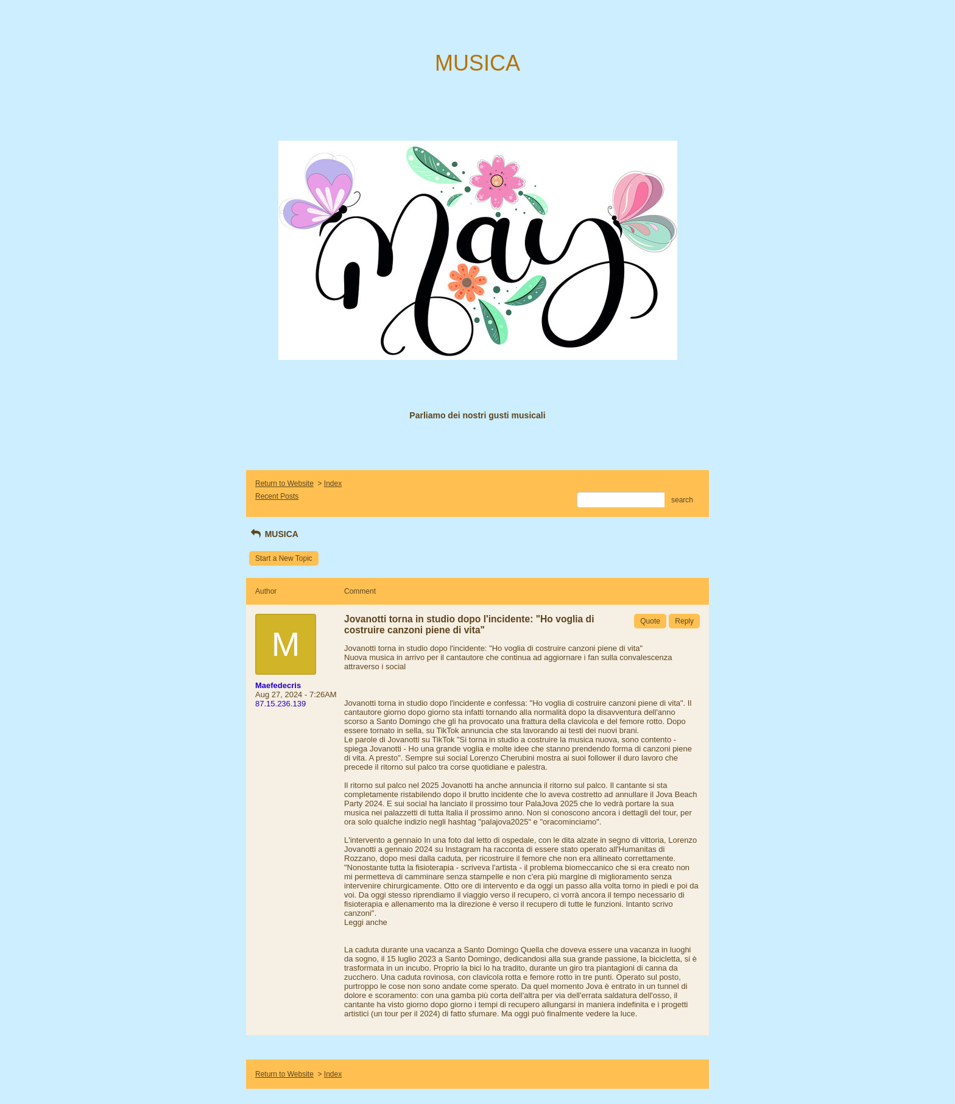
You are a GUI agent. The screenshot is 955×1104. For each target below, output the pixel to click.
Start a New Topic (283, 558)
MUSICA (273, 534)
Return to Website (284, 483)
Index (333, 483)
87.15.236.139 (280, 703)
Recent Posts (276, 496)
